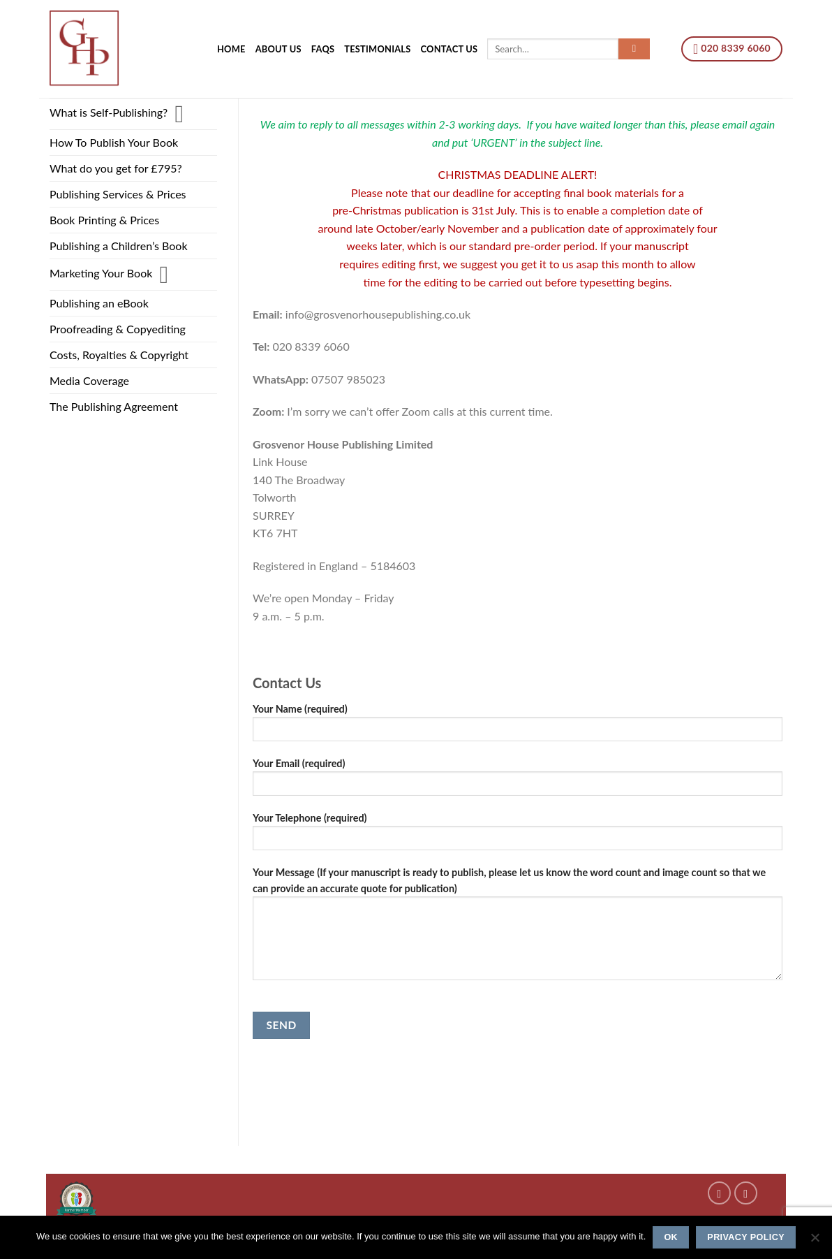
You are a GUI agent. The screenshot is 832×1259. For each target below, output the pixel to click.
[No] (815, 1241)
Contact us (449, 48)
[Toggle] (179, 114)
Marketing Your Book (101, 272)
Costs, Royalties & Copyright (119, 354)
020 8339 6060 (732, 49)
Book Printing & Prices (104, 219)
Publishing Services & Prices (118, 194)
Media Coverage (89, 380)
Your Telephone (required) (517, 836)
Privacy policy (746, 1237)
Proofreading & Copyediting (118, 328)
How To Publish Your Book (114, 142)
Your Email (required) (517, 781)
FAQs (322, 48)
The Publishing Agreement (114, 406)
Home (231, 48)
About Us (278, 48)
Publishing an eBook (99, 303)
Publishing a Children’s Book (119, 245)
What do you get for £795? (116, 168)
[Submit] (634, 48)
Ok (671, 1237)
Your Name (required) (517, 727)
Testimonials (377, 48)
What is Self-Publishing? (109, 112)
